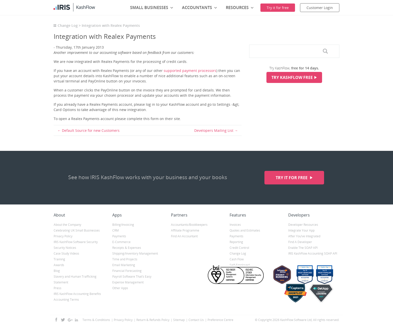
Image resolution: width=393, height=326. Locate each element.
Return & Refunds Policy (152, 320)
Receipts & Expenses (126, 248)
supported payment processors (190, 70)
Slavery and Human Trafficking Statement (75, 279)
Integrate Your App (301, 230)
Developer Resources (303, 225)
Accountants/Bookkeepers (189, 225)
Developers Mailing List (213, 130)
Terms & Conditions (96, 320)
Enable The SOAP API (303, 248)
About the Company (67, 225)
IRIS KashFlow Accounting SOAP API (312, 253)
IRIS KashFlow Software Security (76, 242)
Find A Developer (300, 242)
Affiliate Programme (185, 230)
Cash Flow (237, 259)
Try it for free (292, 177)
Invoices (235, 225)
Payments (119, 236)
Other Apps (120, 288)
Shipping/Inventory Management (135, 253)
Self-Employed (240, 265)
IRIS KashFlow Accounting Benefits (77, 294)
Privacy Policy (63, 236)
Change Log (68, 25)
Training (59, 259)
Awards (59, 265)
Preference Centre (220, 320)
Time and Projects (124, 259)
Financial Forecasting (127, 271)
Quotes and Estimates (245, 230)
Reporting (236, 242)
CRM (115, 230)
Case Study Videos (66, 253)
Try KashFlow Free (292, 77)
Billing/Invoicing (123, 225)
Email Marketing (123, 265)
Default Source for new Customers (91, 130)
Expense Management (128, 282)
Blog (57, 271)
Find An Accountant (184, 236)
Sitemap (179, 320)
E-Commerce (121, 242)
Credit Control (239, 248)
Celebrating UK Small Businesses (77, 230)
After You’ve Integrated (304, 236)
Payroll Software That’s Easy (131, 276)
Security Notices (65, 248)
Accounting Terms (66, 299)
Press (57, 288)
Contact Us (196, 320)
